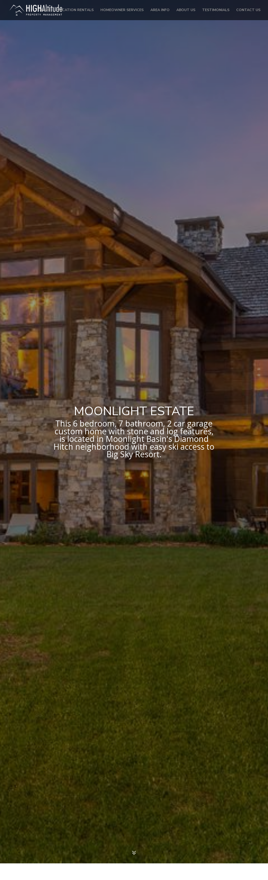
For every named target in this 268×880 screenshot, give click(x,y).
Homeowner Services (122, 10)
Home (45, 10)
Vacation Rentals (75, 10)
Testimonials (215, 10)
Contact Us (248, 10)
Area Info (160, 10)
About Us (185, 10)
